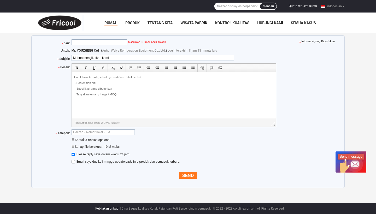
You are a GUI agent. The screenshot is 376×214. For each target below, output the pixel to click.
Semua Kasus (303, 23)
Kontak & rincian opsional (91, 140)
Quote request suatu (303, 6)
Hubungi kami (270, 23)
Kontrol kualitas (232, 23)
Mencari (268, 6)
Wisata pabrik (193, 23)
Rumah (111, 23)
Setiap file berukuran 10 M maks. (96, 147)
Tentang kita (160, 23)
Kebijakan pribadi (107, 208)
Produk (132, 23)
